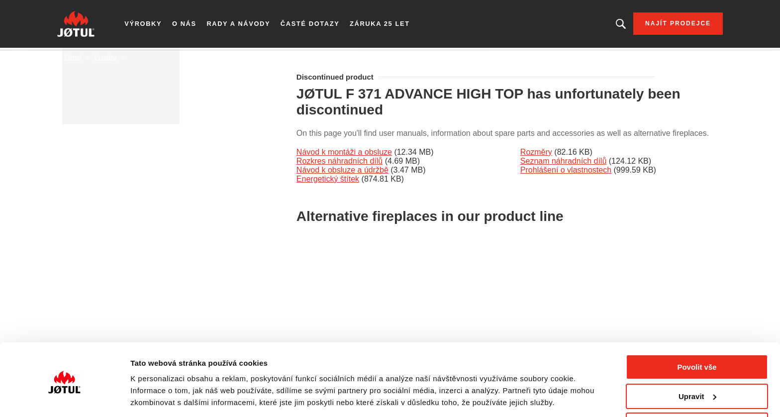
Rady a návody (245, 24)
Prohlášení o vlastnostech (565, 172)
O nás (192, 24)
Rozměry (536, 154)
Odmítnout (697, 392)
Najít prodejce (670, 24)
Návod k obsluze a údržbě (342, 172)
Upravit (697, 363)
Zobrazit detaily (158, 397)
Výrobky (151, 24)
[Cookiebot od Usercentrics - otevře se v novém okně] (64, 397)
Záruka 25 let (383, 24)
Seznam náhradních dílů (563, 163)
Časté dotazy (315, 24)
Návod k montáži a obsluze (344, 154)
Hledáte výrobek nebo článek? (612, 25)
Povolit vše (696, 334)
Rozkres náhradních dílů (339, 163)
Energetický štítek (327, 181)
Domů (73, 59)
